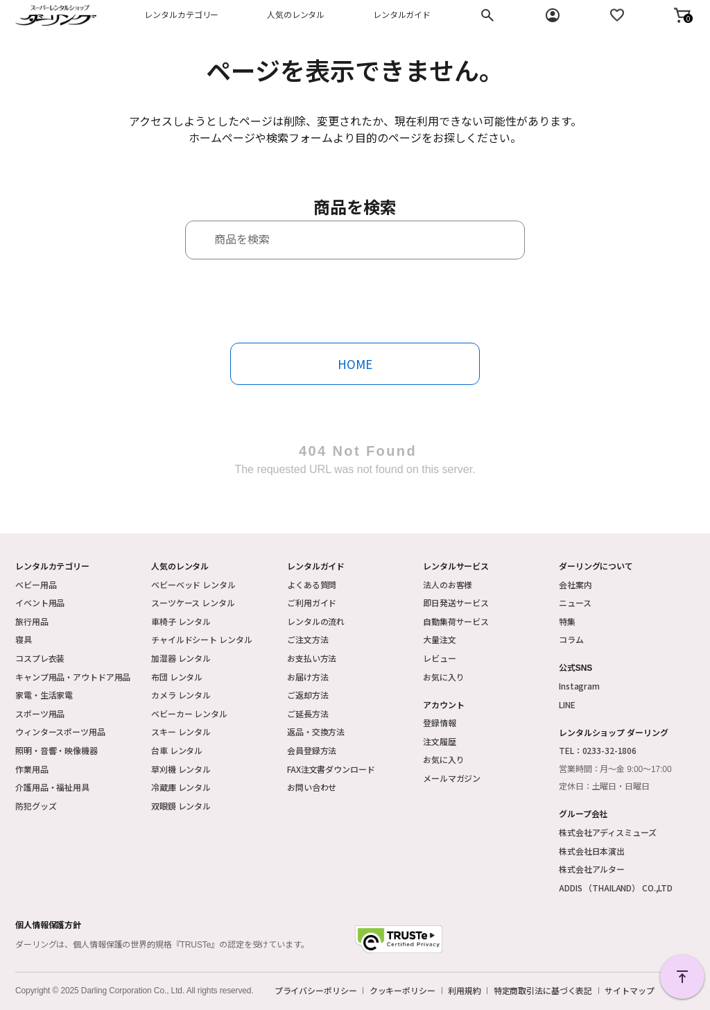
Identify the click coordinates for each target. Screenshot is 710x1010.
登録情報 (439, 722)
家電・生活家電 (44, 695)
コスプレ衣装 (39, 658)
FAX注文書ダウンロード (331, 769)
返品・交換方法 (316, 731)
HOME (355, 364)
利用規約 (464, 990)
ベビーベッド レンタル (193, 584)
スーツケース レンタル (193, 602)
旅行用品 (32, 621)
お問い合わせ (311, 787)
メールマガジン (451, 778)
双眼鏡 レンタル (181, 806)
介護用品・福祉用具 (52, 787)
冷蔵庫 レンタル (181, 787)
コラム (571, 639)
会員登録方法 (311, 750)
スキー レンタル (181, 731)
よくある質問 (311, 584)
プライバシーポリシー (316, 990)
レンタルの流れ (316, 621)
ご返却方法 (307, 695)
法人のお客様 (447, 584)
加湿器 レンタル (181, 658)
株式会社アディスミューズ (608, 832)
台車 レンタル (176, 750)
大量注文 (439, 639)
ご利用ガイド (311, 602)
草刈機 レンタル (181, 769)
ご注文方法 (307, 639)
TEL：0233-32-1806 (598, 750)
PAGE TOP (682, 977)
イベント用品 (39, 602)
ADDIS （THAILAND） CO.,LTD (616, 887)
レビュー (439, 658)
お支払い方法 (311, 658)
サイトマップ (629, 990)
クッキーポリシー (402, 990)
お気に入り (443, 677)
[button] (682, 15)
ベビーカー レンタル (189, 713)
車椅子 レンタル (181, 621)
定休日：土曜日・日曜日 (604, 786)
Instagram (579, 686)
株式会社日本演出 (592, 851)
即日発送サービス (456, 602)
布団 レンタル (176, 677)
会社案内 (575, 584)
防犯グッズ (35, 806)
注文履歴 (439, 741)
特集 (567, 621)
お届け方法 (307, 677)
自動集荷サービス (456, 621)
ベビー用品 (35, 584)
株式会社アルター (592, 869)
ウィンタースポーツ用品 (60, 731)
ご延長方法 (307, 713)
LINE (567, 704)
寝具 (23, 639)
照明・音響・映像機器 (56, 750)
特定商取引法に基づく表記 (543, 990)
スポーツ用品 (39, 713)
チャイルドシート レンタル (201, 639)
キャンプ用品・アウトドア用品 (72, 677)
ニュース (575, 602)
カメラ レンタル (181, 695)
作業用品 (32, 769)
